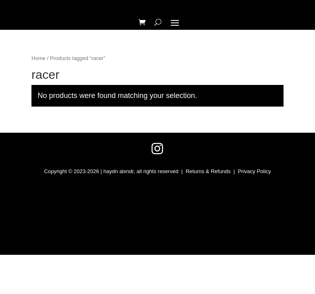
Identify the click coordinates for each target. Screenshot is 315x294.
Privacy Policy (254, 171)
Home (38, 58)
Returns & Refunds (207, 171)
